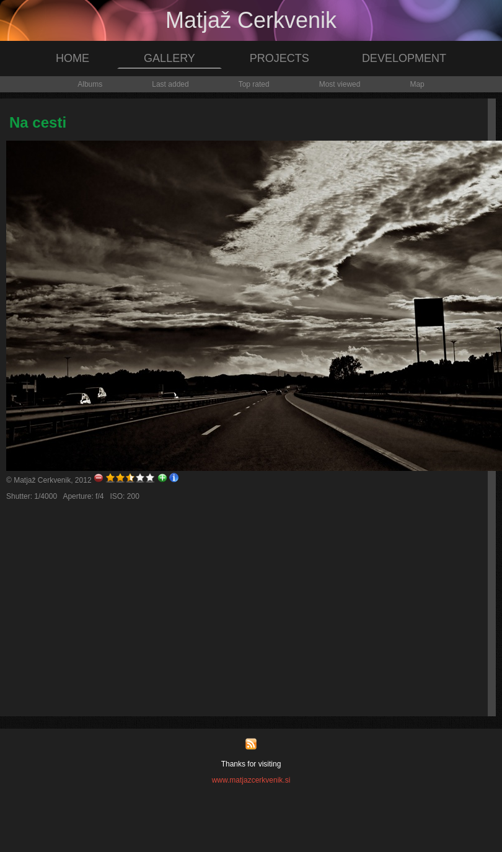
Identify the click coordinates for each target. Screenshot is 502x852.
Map (417, 84)
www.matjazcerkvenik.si (251, 780)
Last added (170, 84)
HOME (72, 58)
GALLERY (169, 58)
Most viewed (340, 84)
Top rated (254, 84)
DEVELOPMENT (404, 58)
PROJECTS (279, 58)
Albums (89, 84)
